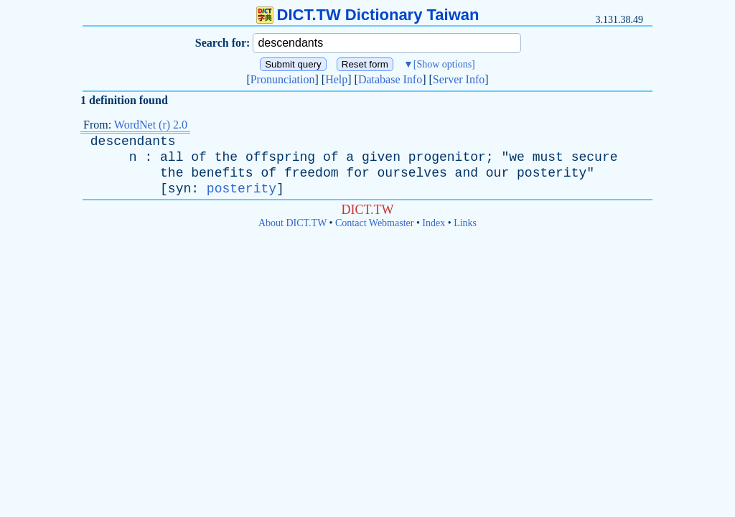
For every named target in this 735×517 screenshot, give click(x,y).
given (381, 157)
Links (465, 223)
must (548, 157)
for (357, 173)
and (466, 173)
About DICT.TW (292, 223)
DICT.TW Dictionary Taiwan (367, 15)
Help (336, 79)
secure (594, 157)
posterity (551, 173)
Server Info (458, 79)
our (497, 173)
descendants (133, 141)
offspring (280, 157)
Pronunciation (283, 79)
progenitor (447, 157)
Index (433, 223)
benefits (222, 173)
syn (179, 189)
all (171, 157)
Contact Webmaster (374, 223)
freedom (311, 173)
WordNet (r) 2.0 (150, 124)
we (517, 157)
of (199, 157)
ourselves (412, 173)
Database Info (390, 79)
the (226, 157)
